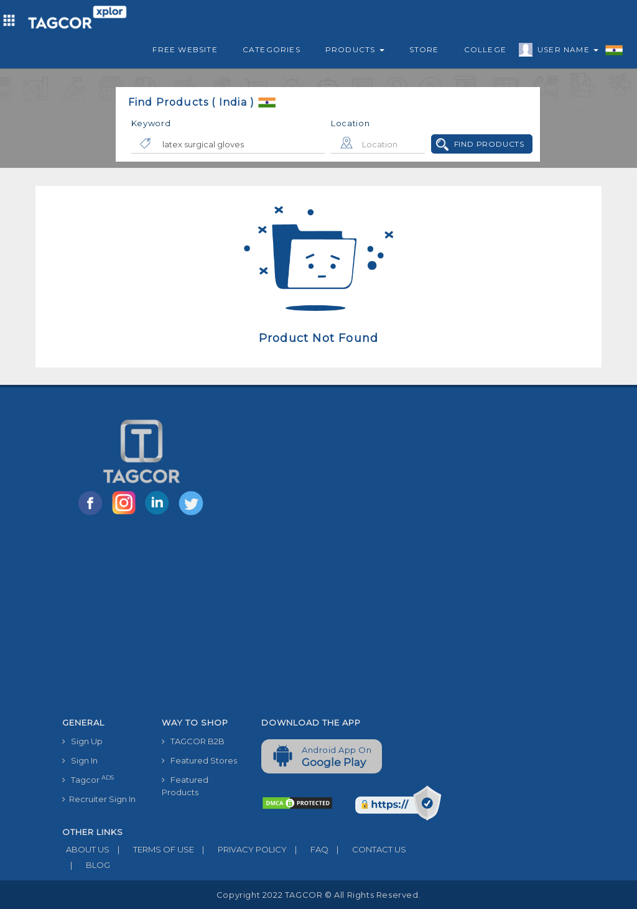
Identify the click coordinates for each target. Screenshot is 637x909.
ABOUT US (85, 849)
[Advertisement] (252, 619)
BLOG (86, 865)
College (485, 49)
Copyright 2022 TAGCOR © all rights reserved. (318, 895)
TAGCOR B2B (193, 741)
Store (424, 49)
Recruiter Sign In (99, 799)
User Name (565, 51)
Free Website (184, 49)
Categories (271, 49)
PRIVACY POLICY (240, 849)
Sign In (80, 760)
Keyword (151, 123)
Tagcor (88, 779)
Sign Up (82, 741)
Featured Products (185, 786)
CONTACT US (367, 849)
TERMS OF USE (151, 849)
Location (350, 123)
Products (354, 49)
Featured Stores (199, 760)
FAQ (307, 849)
